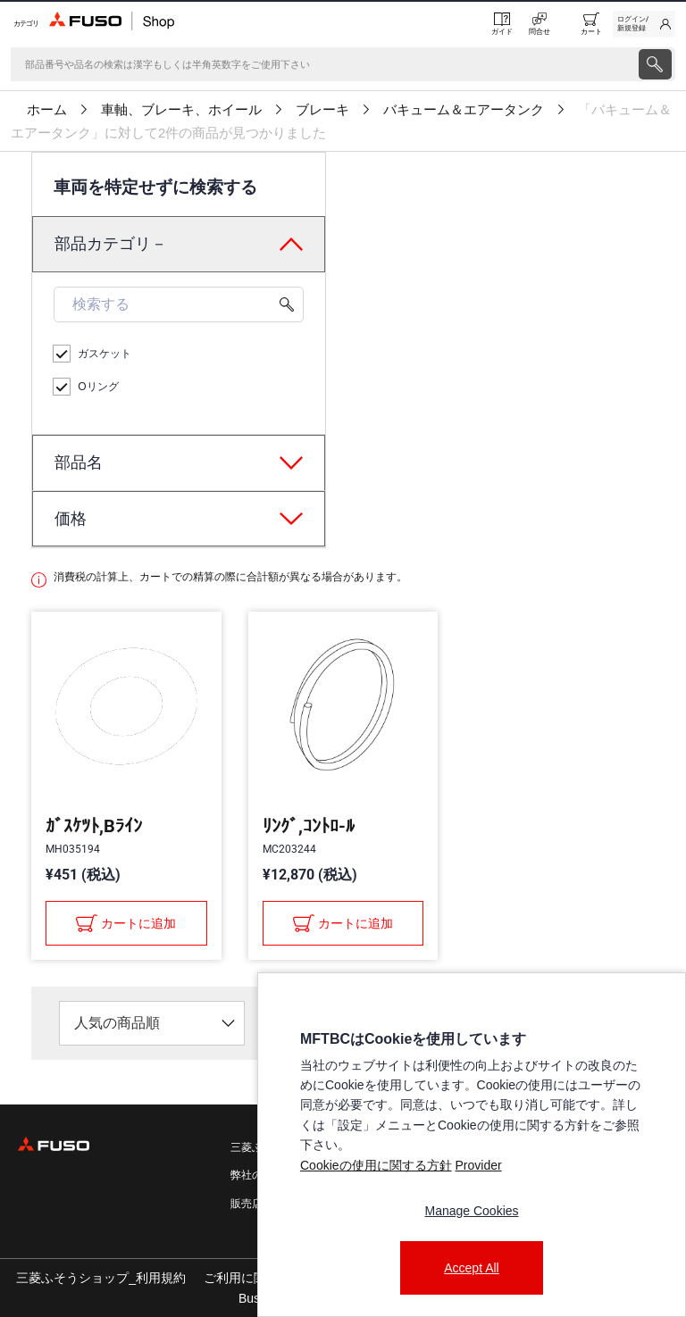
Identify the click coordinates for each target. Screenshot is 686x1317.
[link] (644, 24)
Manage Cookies (471, 1211)
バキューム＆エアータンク (463, 110)
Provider (478, 1165)
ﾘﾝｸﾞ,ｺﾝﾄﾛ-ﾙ (309, 826)
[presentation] (343, 658)
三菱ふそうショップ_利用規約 (101, 1278)
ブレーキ (322, 110)
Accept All (471, 1268)
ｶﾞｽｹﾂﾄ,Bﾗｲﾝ (94, 826)
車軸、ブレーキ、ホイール (181, 110)
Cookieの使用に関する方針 (376, 1165)
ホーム (47, 110)
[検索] (323, 64)
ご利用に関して (247, 1278)
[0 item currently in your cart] (591, 24)
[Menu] (24, 24)
